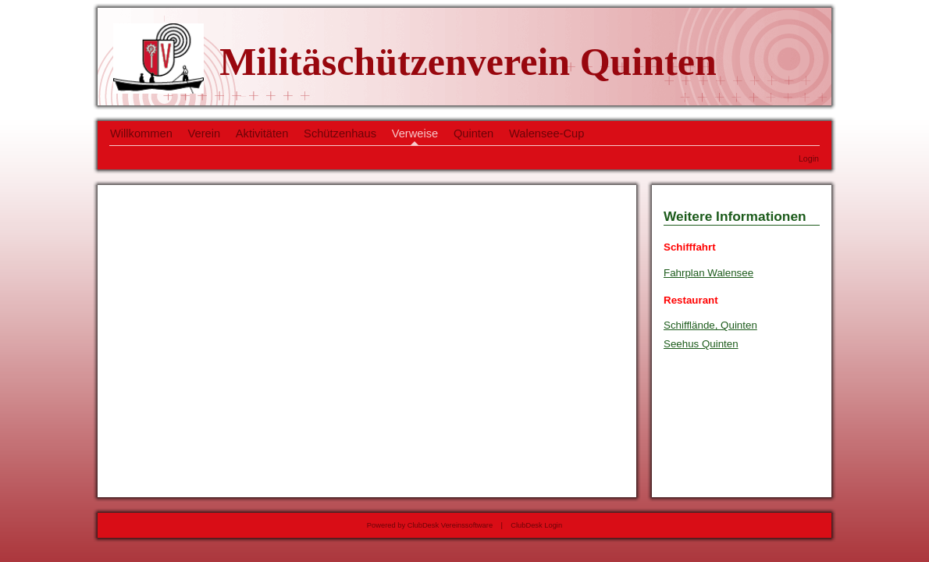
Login (809, 158)
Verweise (415, 133)
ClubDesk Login (536, 525)
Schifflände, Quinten (710, 325)
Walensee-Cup (546, 133)
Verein (204, 133)
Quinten (473, 133)
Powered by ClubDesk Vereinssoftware (430, 525)
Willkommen (141, 133)
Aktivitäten (262, 133)
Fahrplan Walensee (708, 273)
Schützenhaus (340, 133)
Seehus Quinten (701, 344)
